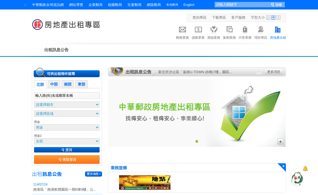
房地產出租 (278, 32)
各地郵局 (172, 4)
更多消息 (273, 72)
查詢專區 (199, 18)
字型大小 (258, 18)
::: (25, 5)
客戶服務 (238, 18)
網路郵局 (154, 5)
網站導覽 (76, 5)
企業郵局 (96, 5)
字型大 (278, 17)
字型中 (273, 17)
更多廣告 (280, 142)
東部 (81, 84)
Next (259, 73)
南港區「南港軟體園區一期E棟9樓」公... (64, 189)
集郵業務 (229, 32)
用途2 (38, 135)
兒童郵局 (134, 5)
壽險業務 (213, 32)
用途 (37, 121)
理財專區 (260, 32)
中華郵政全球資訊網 (48, 5)
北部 (40, 84)
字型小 (268, 17)
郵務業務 (182, 32)
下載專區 (219, 18)
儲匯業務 (198, 32)
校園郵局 (115, 5)
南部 (68, 84)
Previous (259, 70)
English (189, 5)
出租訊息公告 (56, 49)
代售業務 (245, 32)
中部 (54, 84)
